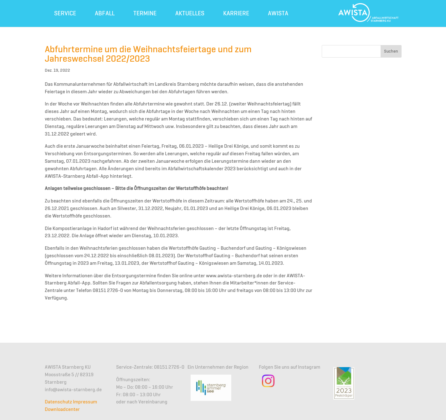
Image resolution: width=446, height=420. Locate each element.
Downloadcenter (62, 409)
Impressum (85, 402)
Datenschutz (58, 402)
